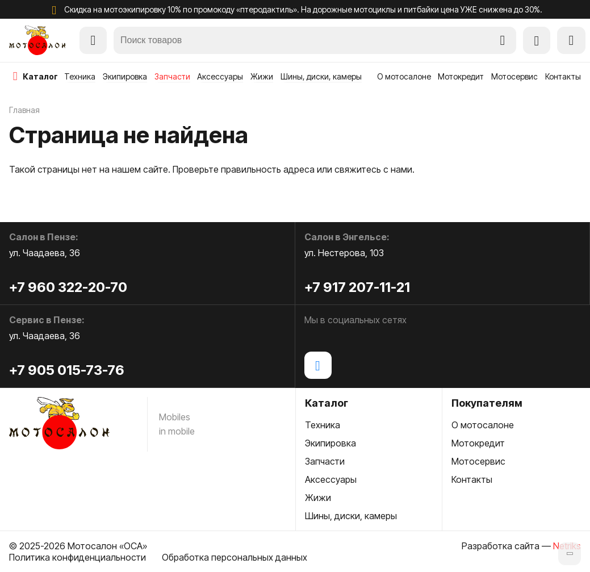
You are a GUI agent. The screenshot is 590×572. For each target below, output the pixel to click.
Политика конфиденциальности (77, 557)
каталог (40, 76)
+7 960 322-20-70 (68, 287)
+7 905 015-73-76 (66, 370)
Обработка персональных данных (234, 557)
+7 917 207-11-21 (357, 287)
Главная (24, 110)
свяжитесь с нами (373, 169)
